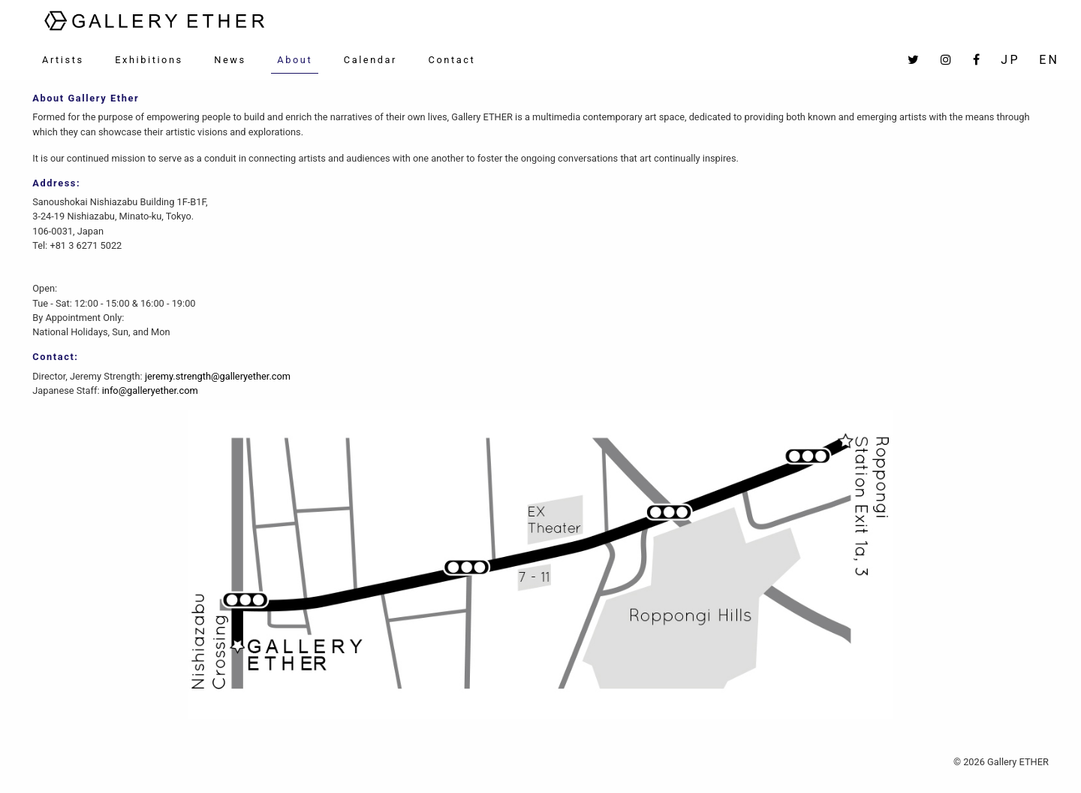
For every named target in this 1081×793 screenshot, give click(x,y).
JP (1010, 60)
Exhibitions (149, 59)
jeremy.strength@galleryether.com (218, 376)
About (294, 59)
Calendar (370, 59)
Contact (452, 59)
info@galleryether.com (150, 390)
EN (1049, 60)
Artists (63, 59)
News (229, 59)
